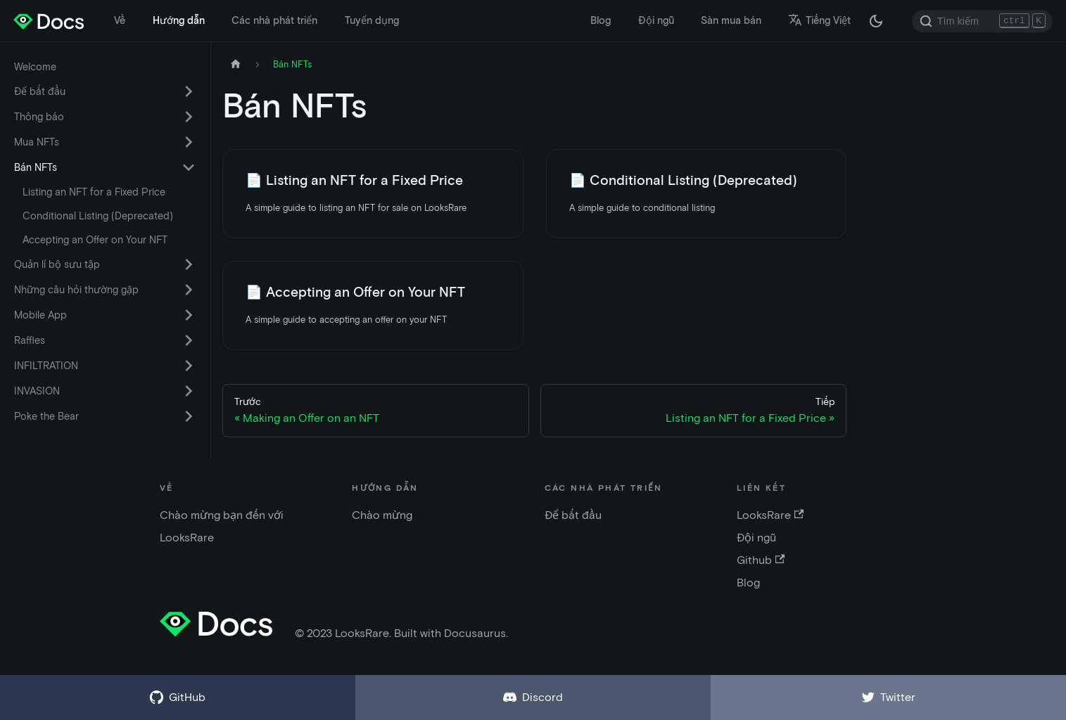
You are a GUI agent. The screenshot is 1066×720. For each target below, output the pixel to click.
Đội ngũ (656, 20)
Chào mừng (382, 515)
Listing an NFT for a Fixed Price (94, 192)
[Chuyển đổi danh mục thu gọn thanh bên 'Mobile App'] (188, 315)
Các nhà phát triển (274, 20)
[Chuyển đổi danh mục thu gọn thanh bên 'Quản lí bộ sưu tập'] (188, 264)
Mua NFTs (36, 142)
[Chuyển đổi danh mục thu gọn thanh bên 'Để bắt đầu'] (188, 91)
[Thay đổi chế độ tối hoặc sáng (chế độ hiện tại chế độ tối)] (876, 21)
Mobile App (40, 315)
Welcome (35, 66)
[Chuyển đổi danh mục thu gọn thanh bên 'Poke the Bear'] (188, 416)
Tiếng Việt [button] (819, 20)
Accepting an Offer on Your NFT (95, 239)
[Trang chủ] (235, 64)
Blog (600, 20)
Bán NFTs (35, 167)
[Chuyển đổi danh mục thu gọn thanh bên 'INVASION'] (188, 391)
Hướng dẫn (179, 20)
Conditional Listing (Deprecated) (98, 216)
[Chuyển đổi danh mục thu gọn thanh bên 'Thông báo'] (188, 116)
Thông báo (39, 116)
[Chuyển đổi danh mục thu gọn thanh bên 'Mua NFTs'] (188, 142)
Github (761, 560)
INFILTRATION (46, 365)
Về (119, 20)
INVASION (37, 391)
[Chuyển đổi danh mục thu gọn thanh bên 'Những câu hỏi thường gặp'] (188, 289)
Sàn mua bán (731, 20)
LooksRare (770, 515)
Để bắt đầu (39, 91)
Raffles (29, 340)
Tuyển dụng (372, 20)
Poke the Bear (46, 416)
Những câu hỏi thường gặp (76, 289)
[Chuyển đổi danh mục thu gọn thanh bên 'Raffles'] (188, 340)
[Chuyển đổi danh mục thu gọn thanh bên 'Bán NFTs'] (188, 167)
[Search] (982, 21)
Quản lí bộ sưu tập (57, 264)
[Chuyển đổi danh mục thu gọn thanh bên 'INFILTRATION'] (188, 365)
